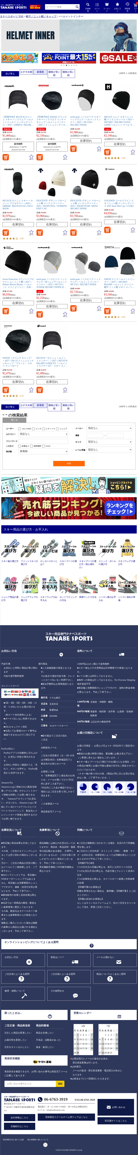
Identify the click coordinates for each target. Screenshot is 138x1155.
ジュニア (63, 429)
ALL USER (26, 429)
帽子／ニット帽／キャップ (41, 16)
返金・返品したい (45, 1047)
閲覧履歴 (127, 7)
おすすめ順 (26, 72)
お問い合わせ (118, 1107)
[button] (3, 58)
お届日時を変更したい (15, 1040)
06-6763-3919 (55, 1099)
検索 (77, 7)
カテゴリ (97, 7)
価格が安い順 (54, 74)
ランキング (106, 7)
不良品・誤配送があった (48, 1040)
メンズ (38, 429)
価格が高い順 (68, 74)
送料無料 (37, 446)
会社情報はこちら (19, 1117)
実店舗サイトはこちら (116, 1121)
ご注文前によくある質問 (17, 974)
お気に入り (117, 7)
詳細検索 (88, 7)
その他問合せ (57, 991)
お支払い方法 (11, 957)
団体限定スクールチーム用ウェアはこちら (66, 1117)
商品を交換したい (45, 1033)
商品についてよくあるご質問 (111, 974)
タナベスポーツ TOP (11, 16)
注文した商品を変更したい (17, 1033)
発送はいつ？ (57, 957)
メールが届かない (105, 957)
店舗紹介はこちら (19, 1126)
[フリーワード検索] (43, 441)
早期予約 (7, 129)
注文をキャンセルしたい (16, 1047)
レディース (50, 429)
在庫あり (25, 446)
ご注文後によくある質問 (63, 974)
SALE (107, 129)
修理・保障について (15, 991)
